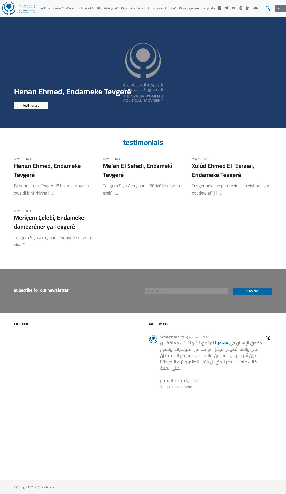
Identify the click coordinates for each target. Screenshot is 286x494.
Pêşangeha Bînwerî (133, 8)
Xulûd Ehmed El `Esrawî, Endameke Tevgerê (223, 170)
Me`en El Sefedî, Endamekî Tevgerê (137, 170)
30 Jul (206, 337)
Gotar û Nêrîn (86, 8)
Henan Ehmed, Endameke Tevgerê (47, 170)
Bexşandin (208, 8)
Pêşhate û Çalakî (107, 8)
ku (279, 8)
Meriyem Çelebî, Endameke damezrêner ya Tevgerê (49, 222)
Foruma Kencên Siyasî (162, 8)
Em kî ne (45, 8)
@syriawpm (192, 337)
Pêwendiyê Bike (189, 8)
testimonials (31, 105)
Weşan (70, 8)
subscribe (252, 291)
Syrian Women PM (172, 337)
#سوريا (221, 343)
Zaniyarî (58, 8)
